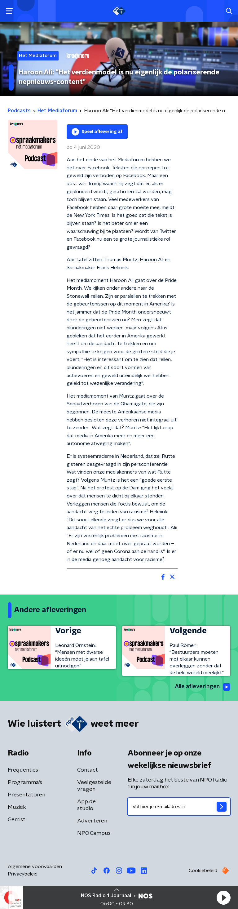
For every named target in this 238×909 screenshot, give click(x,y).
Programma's (25, 782)
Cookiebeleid (203, 870)
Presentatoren (26, 795)
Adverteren (92, 821)
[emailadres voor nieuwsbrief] (179, 806)
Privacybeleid (22, 873)
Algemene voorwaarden (35, 866)
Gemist (16, 819)
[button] (223, 897)
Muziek (17, 807)
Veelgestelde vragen (94, 786)
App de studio (86, 805)
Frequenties (23, 770)
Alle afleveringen (202, 687)
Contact (87, 770)
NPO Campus (94, 833)
